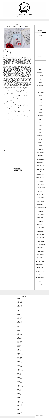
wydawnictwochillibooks (40, 168)
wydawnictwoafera (40, 149)
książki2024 (40, 108)
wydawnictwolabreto (40, 210)
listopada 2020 (19, 385)
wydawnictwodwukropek (40, 184)
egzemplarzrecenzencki (40, 85)
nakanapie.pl (40, 118)
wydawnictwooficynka (40, 234)
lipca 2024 (18, 326)
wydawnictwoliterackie (40, 214)
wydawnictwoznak (40, 274)
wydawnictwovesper (40, 267)
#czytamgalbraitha (40, 72)
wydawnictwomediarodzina (40, 220)
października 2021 (19, 370)
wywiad (40, 281)
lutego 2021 (18, 381)
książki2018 (40, 99)
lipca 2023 (18, 342)
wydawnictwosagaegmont (40, 251)
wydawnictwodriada (40, 181)
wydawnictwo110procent (40, 148)
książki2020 (40, 102)
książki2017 (40, 98)
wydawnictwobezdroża (40, 159)
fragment (40, 88)
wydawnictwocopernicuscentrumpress (40, 171)
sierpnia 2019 (19, 405)
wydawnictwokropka (40, 204)
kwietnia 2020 (19, 394)
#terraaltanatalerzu (40, 78)
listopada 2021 (19, 369)
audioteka (40, 79)
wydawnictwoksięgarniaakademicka (40, 207)
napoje (40, 119)
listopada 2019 (19, 401)
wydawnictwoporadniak (40, 241)
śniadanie (40, 139)
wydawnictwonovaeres (40, 230)
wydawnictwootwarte (40, 237)
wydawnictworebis (40, 247)
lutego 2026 (18, 301)
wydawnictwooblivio (40, 231)
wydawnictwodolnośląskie (40, 177)
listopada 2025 (19, 305)
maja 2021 (18, 377)
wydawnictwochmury (40, 169)
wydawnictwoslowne (40, 254)
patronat (40, 125)
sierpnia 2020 (19, 389)
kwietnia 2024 (19, 330)
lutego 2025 (18, 317)
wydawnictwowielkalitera (40, 271)
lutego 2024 (18, 333)
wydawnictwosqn (40, 260)
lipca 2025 (18, 310)
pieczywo (40, 128)
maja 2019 (18, 409)
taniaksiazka (40, 142)
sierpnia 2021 (19, 373)
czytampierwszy (40, 82)
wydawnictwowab (40, 270)
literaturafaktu (40, 115)
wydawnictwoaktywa (40, 152)
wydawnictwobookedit (40, 162)
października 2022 (19, 354)
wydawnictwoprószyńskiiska (40, 244)
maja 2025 (18, 313)
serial (40, 132)
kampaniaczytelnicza (40, 92)
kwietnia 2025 (19, 314)
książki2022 (40, 105)
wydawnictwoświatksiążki (40, 264)
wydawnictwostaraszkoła (40, 261)
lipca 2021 (18, 374)
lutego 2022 (18, 365)
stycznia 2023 (19, 350)
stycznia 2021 (19, 382)
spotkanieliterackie (40, 135)
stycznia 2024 (19, 334)
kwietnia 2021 (19, 378)
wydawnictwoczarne (40, 174)
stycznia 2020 (19, 398)
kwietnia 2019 (19, 410)
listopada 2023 (19, 337)
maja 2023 (18, 345)
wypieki (40, 280)
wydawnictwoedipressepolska (40, 187)
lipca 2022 (18, 358)
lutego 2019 (18, 413)
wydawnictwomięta (40, 221)
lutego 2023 (18, 349)
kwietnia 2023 (19, 346)
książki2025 (40, 109)
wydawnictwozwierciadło (40, 277)
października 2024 (19, 322)
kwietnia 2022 (19, 362)
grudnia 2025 (19, 303)
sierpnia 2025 (19, 309)
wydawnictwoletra (40, 211)
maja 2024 (18, 329)
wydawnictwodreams (40, 180)
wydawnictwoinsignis (40, 200)
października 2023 (19, 338)
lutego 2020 (18, 397)
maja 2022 (18, 361)
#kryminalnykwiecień (40, 75)
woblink (40, 145)
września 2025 (19, 307)
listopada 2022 (19, 353)
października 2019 (19, 402)
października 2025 (19, 306)
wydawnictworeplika (40, 250)
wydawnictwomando (40, 217)
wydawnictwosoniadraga (40, 257)
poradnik (40, 129)
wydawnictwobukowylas (40, 165)
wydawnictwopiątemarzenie (40, 240)
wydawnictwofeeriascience (40, 190)
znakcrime (40, 284)
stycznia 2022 (19, 366)
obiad (40, 122)
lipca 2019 (18, 406)
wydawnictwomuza (40, 224)
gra (40, 89)
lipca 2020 (18, 390)
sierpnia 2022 (19, 357)
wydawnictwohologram (40, 197)
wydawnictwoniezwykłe (40, 227)
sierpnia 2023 (19, 341)
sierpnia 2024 (19, 325)
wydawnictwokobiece (40, 201)
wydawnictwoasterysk (40, 158)
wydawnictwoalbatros (40, 155)
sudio (40, 138)
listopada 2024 (19, 321)
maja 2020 (18, 393)
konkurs (40, 95)
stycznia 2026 (19, 302)
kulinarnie (40, 112)
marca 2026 (18, 299)
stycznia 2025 (19, 318)
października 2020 (19, 386)
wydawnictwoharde (40, 194)
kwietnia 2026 (19, 298)
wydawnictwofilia (40, 191)
